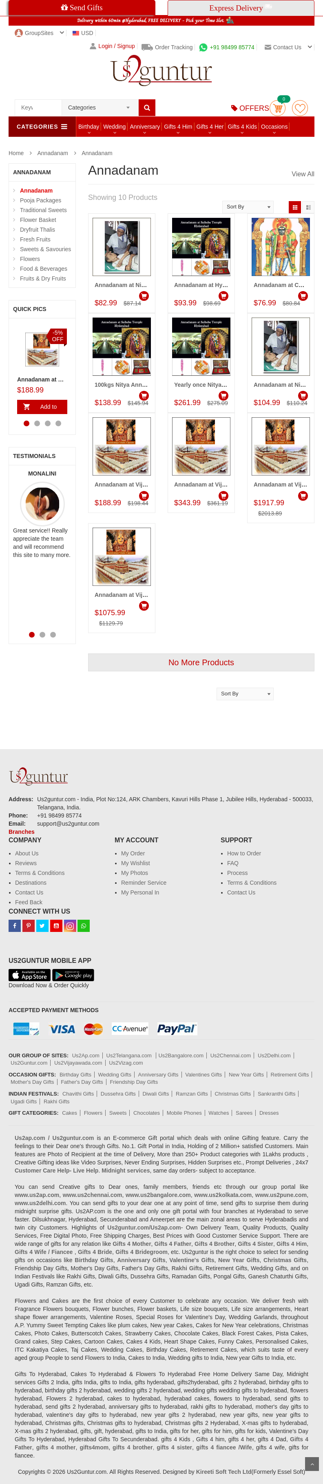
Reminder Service (143, 882)
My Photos (134, 873)
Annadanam (52, 153)
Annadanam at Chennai (285, 285)
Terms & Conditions (39, 873)
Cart (277, 108)
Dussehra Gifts (118, 1094)
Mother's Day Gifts (32, 1082)
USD (83, 33)
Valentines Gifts (203, 1075)
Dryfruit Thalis (37, 229)
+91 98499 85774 (226, 47)
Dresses (269, 1113)
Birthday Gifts (75, 1075)
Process (237, 873)
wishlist (300, 108)
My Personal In (140, 892)
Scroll (312, 1464)
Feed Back (28, 902)
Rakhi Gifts (57, 1101)
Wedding (114, 126)
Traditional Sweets (43, 210)
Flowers (30, 259)
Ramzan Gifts (192, 1094)
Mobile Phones (184, 1113)
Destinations (30, 882)
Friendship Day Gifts (134, 1082)
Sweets (118, 1113)
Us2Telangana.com (129, 1055)
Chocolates (146, 1113)
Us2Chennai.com (230, 1055)
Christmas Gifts (233, 1094)
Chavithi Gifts (78, 1094)
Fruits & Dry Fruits (43, 278)
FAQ (233, 863)
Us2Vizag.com (126, 1063)
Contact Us (29, 892)
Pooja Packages (40, 200)
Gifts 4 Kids (242, 126)
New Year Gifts (246, 1075)
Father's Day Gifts (82, 1082)
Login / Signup (112, 46)
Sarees (244, 1113)
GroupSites (34, 33)
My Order (133, 853)
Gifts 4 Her (210, 126)
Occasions (274, 126)
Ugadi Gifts (24, 1101)
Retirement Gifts (290, 1075)
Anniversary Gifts (158, 1075)
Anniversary (145, 126)
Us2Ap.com (86, 1055)
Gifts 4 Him (178, 126)
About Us (27, 853)
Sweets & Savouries (45, 249)
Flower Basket (38, 220)
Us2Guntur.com (29, 1063)
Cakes (69, 1113)
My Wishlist (135, 863)
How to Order (244, 853)
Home (16, 153)
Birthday (88, 126)
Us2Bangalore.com (181, 1055)
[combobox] (100, 105)
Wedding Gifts (114, 1075)
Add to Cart (47, 408)
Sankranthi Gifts (277, 1094)
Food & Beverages (43, 268)
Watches (218, 1113)
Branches (22, 832)
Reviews (26, 863)
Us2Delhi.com (274, 1055)
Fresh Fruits (35, 239)
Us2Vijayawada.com (78, 1063)
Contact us (283, 47)
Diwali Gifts (155, 1094)
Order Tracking (167, 47)
